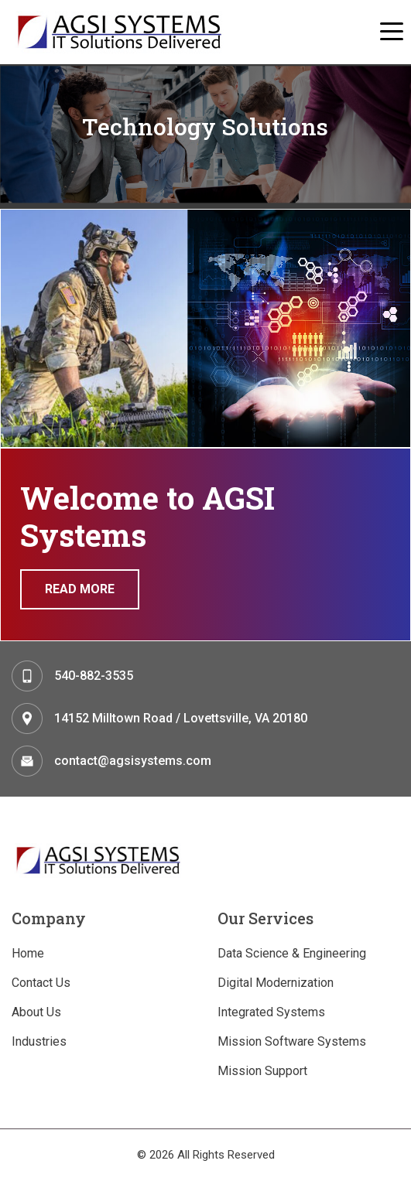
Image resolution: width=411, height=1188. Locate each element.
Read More (80, 589)
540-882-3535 (93, 675)
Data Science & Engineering (291, 953)
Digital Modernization (275, 982)
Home (28, 953)
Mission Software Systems (291, 1041)
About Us (36, 1012)
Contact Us (41, 982)
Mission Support (262, 1070)
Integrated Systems (271, 1012)
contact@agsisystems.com (132, 760)
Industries (39, 1041)
